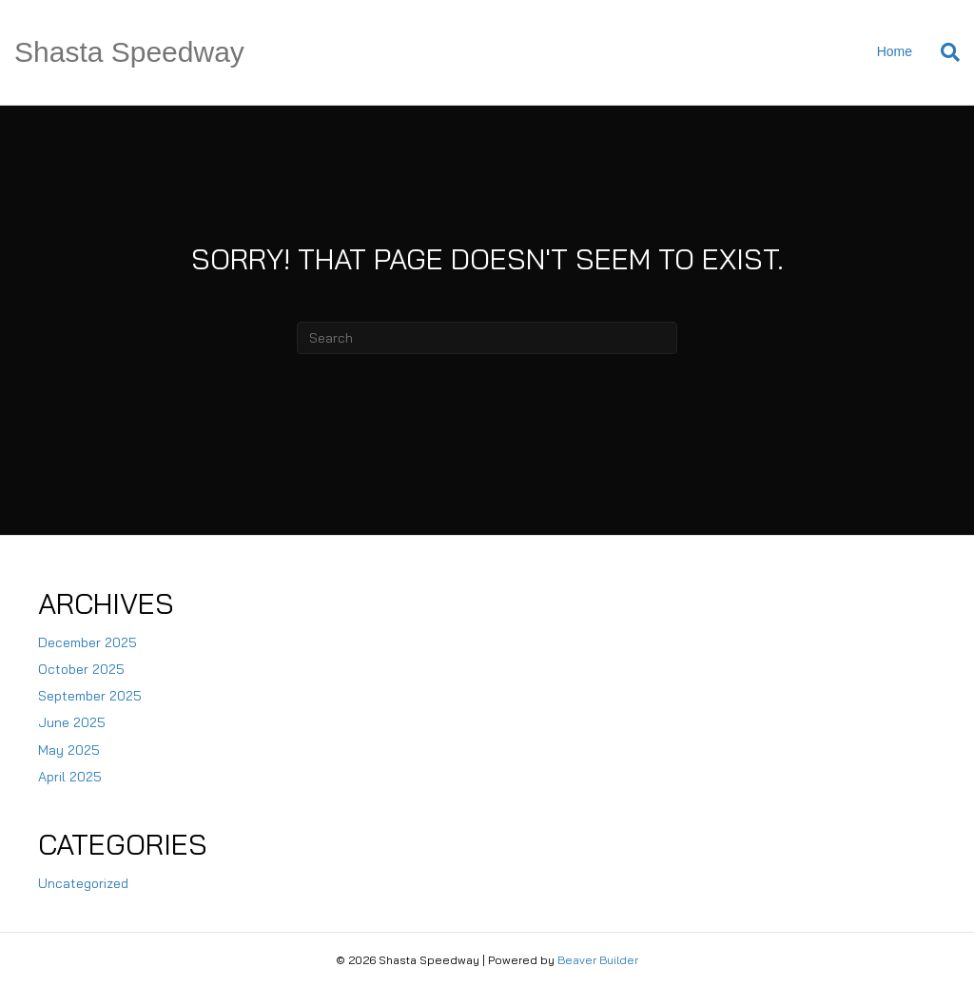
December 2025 (87, 642)
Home (894, 51)
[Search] (943, 52)
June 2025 (72, 722)
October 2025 (81, 669)
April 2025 (70, 776)
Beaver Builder (597, 960)
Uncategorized (83, 883)
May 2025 (69, 750)
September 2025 (90, 695)
